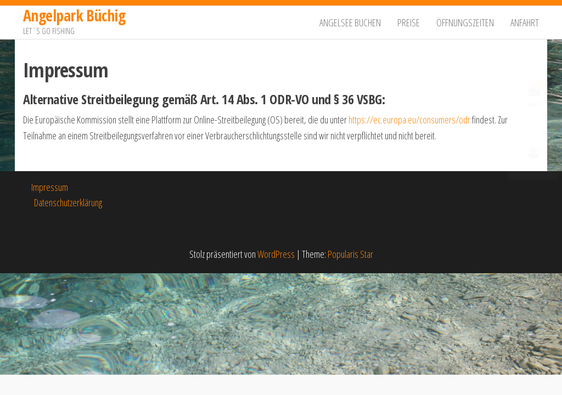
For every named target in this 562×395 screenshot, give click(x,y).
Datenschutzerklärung (68, 202)
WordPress (276, 254)
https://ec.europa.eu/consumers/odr (409, 119)
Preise (408, 22)
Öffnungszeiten (465, 22)
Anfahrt (524, 22)
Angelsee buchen (350, 22)
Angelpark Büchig (74, 15)
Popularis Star (350, 254)
